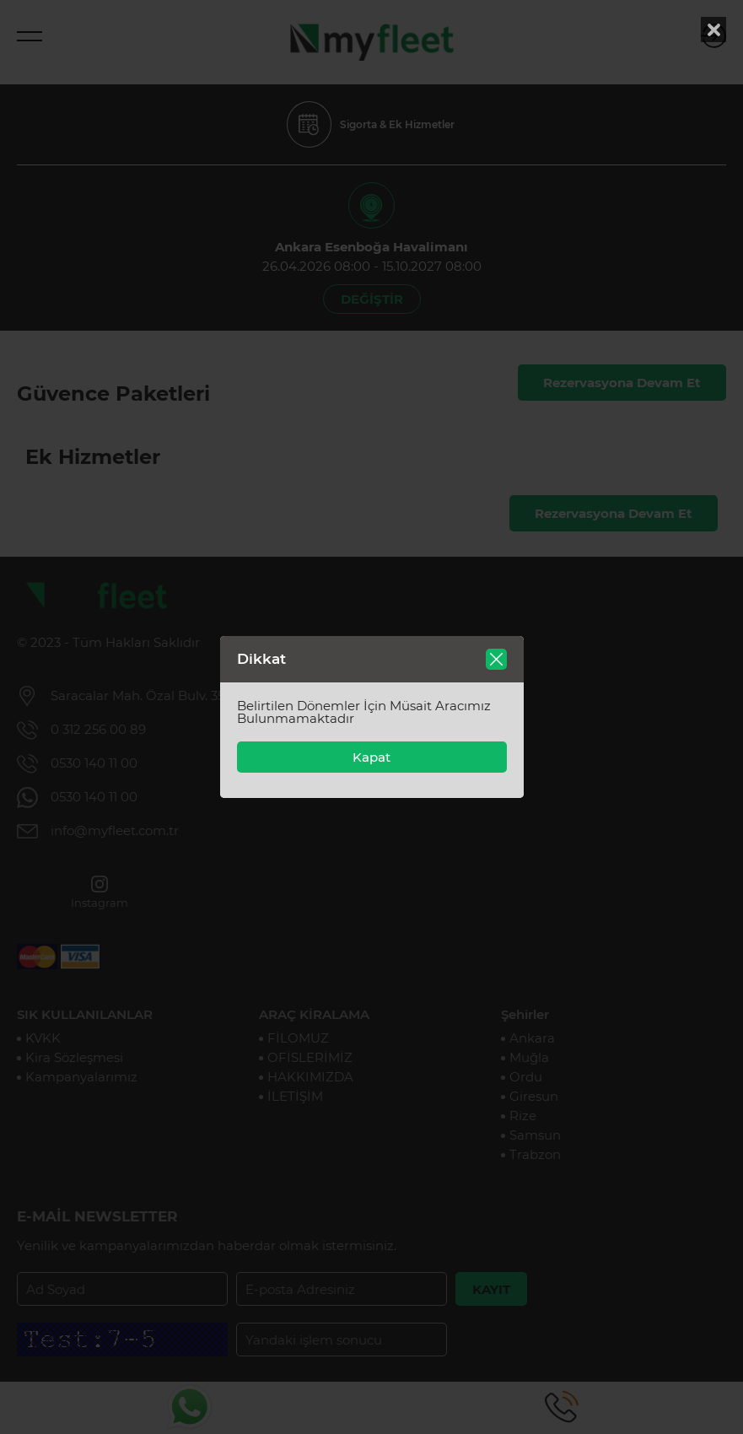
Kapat (371, 757)
